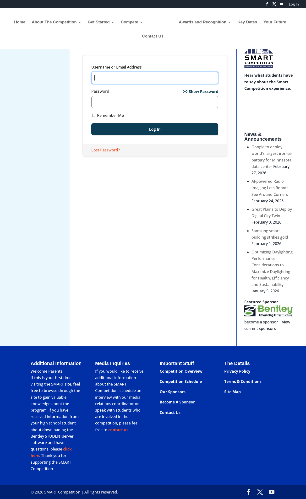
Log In (294, 4)
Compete (131, 21)
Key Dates (245, 21)
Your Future (273, 21)
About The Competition (55, 21)
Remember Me (108, 115)
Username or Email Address (116, 67)
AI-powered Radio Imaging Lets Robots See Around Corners (270, 188)
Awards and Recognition (201, 21)
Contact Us (153, 35)
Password (100, 91)
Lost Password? (105, 150)
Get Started (100, 21)
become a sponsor (261, 322)
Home (21, 21)
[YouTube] (281, 5)
